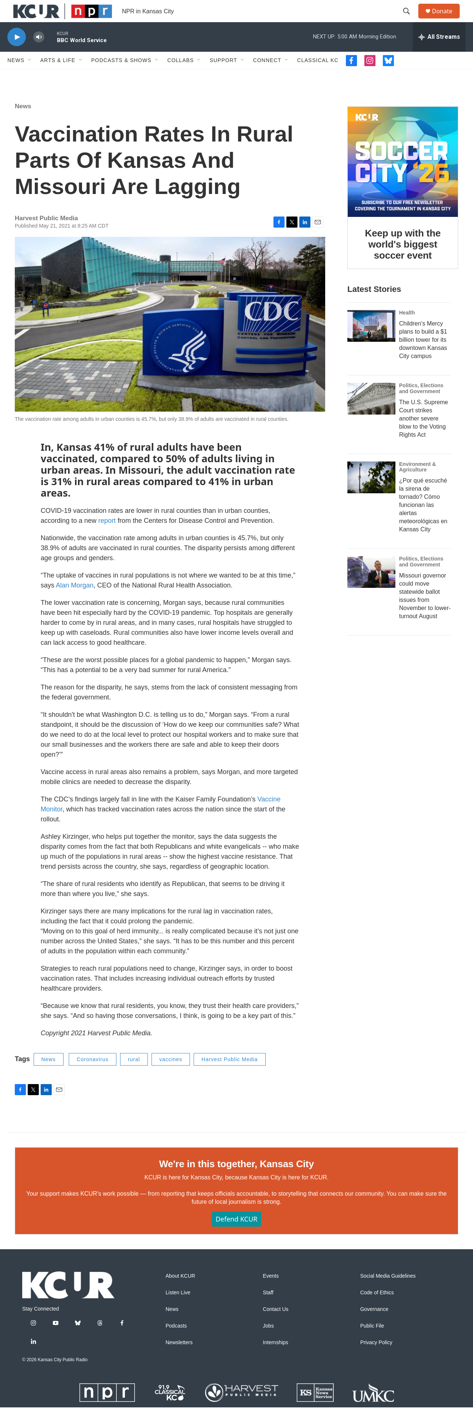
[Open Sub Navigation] (30, 77)
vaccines (170, 1076)
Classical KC (317, 77)
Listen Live (178, 1309)
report (107, 537)
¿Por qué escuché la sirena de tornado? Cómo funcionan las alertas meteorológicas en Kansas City (423, 521)
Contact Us (275, 1326)
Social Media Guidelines (388, 1292)
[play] (17, 54)
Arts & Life (57, 77)
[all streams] (439, 53)
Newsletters (179, 1359)
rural (134, 1076)
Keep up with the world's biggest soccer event (403, 260)
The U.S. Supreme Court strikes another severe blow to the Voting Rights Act (423, 435)
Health (407, 329)
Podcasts (176, 1342)
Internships (275, 1359)
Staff (268, 1309)
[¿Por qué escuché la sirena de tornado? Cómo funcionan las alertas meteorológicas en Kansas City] (371, 494)
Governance (374, 1326)
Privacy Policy (376, 1359)
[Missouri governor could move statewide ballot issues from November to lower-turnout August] (371, 588)
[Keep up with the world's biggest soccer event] (403, 178)
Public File (372, 1342)
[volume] (39, 53)
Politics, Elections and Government (421, 405)
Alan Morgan (74, 602)
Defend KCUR (236, 1235)
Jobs (268, 1342)
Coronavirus (92, 1076)
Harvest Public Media (229, 1076)
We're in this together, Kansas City (236, 1180)
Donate (446, 19)
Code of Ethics (377, 1309)
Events (271, 1292)
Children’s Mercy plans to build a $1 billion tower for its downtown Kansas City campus (423, 356)
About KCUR (180, 1292)
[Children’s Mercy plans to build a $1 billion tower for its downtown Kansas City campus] (371, 342)
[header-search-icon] (410, 19)
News (15, 77)
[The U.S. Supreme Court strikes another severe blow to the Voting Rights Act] (371, 415)
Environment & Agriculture (417, 484)
